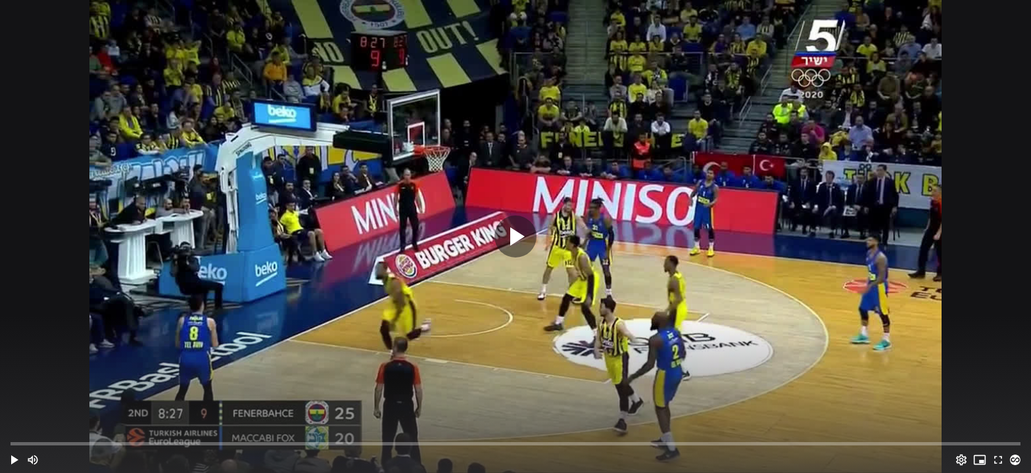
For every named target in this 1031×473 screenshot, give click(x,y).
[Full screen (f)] (998, 460)
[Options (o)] (961, 460)
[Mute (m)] (33, 460)
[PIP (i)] (980, 460)
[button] (14, 460)
